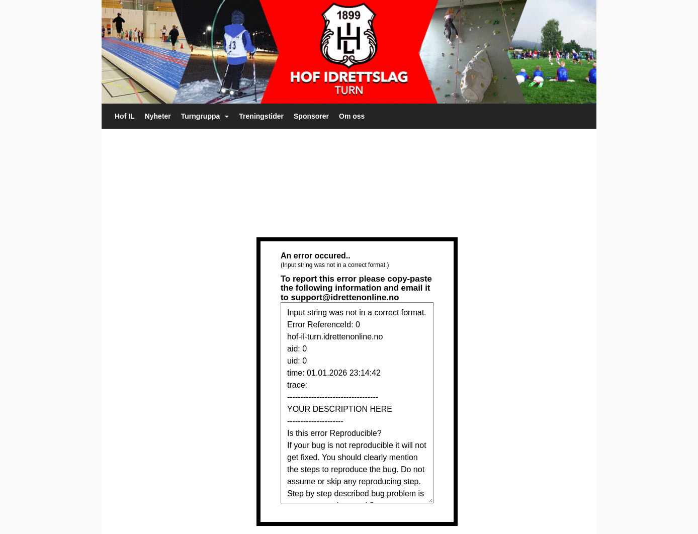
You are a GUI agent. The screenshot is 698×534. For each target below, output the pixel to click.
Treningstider (261, 116)
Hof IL (125, 116)
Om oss (352, 116)
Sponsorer (311, 116)
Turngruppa (205, 116)
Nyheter (158, 116)
